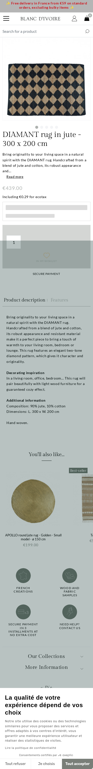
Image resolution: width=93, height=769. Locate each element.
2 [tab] (41, 127)
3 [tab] (46, 127)
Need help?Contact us (69, 626)
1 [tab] (36, 127)
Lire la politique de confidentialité (30, 748)
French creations (23, 589)
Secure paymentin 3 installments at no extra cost (23, 630)
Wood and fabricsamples (70, 591)
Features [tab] (59, 300)
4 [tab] (51, 127)
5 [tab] (56, 127)
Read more (14, 177)
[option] (33, 509)
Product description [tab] (24, 300)
